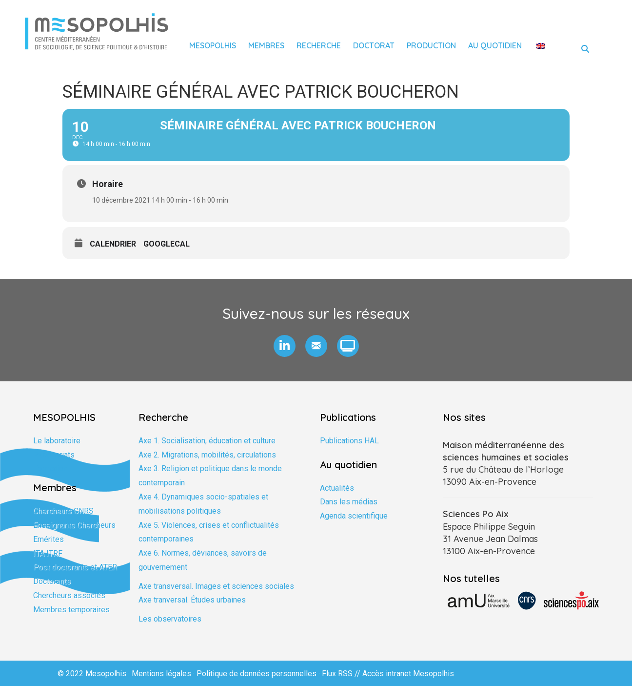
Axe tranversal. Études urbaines (192, 599)
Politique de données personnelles (256, 673)
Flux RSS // (342, 673)
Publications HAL (349, 440)
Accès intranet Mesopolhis (408, 673)
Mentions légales (161, 673)
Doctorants (52, 581)
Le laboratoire (56, 440)
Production (431, 45)
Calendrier (113, 244)
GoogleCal (166, 244)
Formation (50, 468)
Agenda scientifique (354, 515)
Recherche (318, 45)
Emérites (48, 539)
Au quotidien (495, 45)
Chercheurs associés (69, 595)
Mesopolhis (212, 45)
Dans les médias (348, 501)
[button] (285, 346)
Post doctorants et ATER (75, 567)
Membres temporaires (71, 609)
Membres (266, 45)
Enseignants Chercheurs (74, 525)
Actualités (337, 488)
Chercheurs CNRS (63, 511)
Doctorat (374, 45)
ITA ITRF (47, 553)
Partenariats (54, 454)
